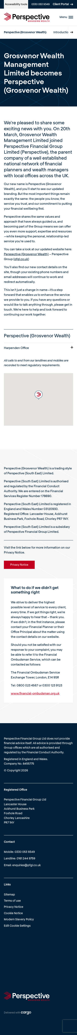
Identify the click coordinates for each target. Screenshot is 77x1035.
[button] (39, 395)
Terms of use (12, 900)
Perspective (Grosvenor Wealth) (26, 254)
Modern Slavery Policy (19, 919)
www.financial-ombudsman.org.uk (35, 693)
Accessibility (16, 4)
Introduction (61, 32)
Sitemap (9, 894)
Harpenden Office (38, 347)
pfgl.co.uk (21, 259)
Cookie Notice (13, 913)
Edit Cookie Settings (17, 925)
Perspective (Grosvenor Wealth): (25, 32)
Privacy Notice (13, 906)
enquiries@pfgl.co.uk (26, 865)
